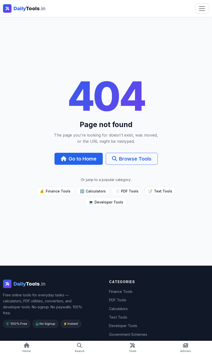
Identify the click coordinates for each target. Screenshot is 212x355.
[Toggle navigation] (202, 8)
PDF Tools (126, 191)
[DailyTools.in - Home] (24, 8)
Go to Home (78, 159)
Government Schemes (128, 334)
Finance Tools (55, 191)
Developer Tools (106, 202)
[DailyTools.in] (24, 284)
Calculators (93, 191)
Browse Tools (132, 159)
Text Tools (160, 191)
